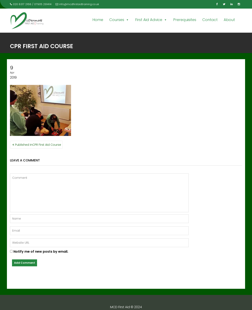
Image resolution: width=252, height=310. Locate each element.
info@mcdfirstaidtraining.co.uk (77, 4)
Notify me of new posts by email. (40, 251)
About (229, 19)
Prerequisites (184, 19)
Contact (210, 19)
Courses (116, 19)
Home (97, 19)
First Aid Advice (148, 19)
